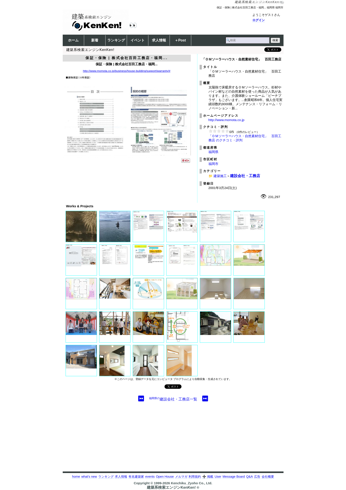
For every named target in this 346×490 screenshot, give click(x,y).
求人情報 (159, 40)
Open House (165, 476)
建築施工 (220, 176)
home (76, 476)
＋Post (180, 40)
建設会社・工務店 (245, 176)
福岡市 (213, 164)
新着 (94, 40)
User (218, 476)
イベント (137, 40)
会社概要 (268, 476)
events (150, 476)
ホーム (73, 40)
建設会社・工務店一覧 (173, 399)
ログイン (258, 20)
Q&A (249, 476)
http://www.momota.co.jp (226, 120)
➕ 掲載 (207, 476)
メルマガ (181, 476)
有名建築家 (136, 476)
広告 (257, 476)
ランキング (116, 40)
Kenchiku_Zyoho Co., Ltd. (191, 483)
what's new (89, 476)
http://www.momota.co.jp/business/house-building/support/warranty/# (126, 71)
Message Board (234, 476)
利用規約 (195, 476)
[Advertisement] (173, 440)
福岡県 (213, 152)
